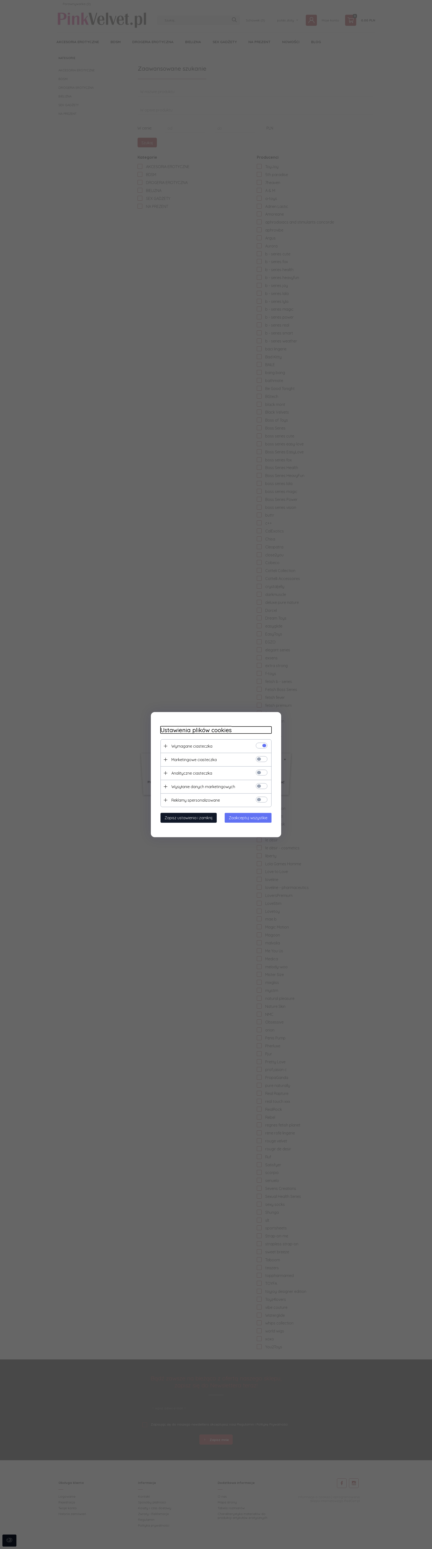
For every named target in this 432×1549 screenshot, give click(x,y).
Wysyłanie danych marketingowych (203, 786)
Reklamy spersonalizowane (195, 800)
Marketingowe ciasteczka (194, 759)
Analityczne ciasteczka (191, 773)
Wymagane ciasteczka (191, 746)
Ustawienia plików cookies (196, 729)
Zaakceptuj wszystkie (248, 817)
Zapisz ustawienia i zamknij (189, 817)
